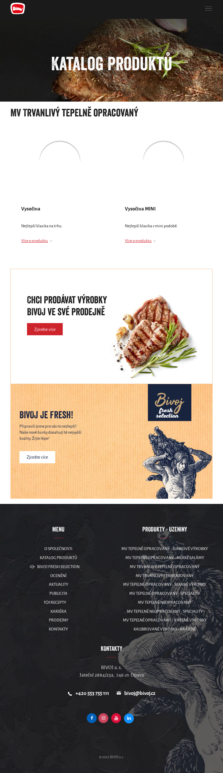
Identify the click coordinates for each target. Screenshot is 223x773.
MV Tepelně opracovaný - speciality (164, 593)
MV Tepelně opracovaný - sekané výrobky (164, 584)
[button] (208, 8)
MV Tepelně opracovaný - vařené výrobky (165, 620)
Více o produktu (34, 241)
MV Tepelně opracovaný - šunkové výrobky (164, 549)
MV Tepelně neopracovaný (164, 602)
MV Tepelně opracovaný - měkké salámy (164, 558)
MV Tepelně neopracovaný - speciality (165, 611)
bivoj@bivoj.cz (139, 693)
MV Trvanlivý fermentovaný (165, 576)
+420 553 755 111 (92, 693)
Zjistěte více (44, 329)
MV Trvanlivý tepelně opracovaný (164, 567)
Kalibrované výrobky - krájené (165, 629)
